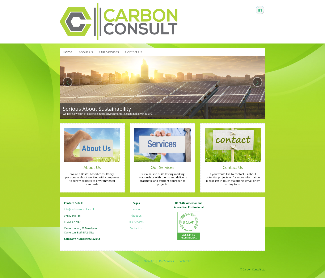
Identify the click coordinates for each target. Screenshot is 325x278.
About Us (86, 52)
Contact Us (133, 52)
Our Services (109, 52)
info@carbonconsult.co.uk (79, 209)
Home (67, 52)
